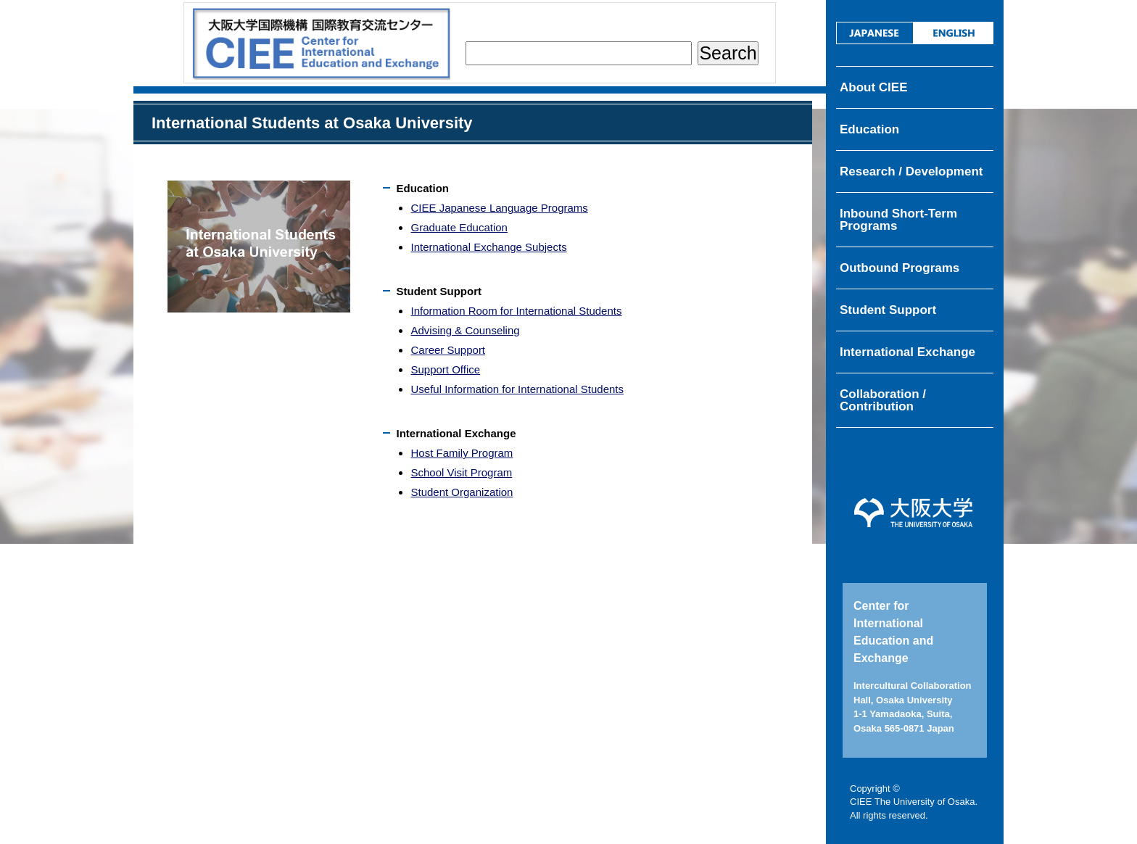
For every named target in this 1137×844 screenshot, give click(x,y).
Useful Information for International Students (517, 389)
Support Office (445, 369)
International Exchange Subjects (488, 247)
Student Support (888, 310)
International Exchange (907, 352)
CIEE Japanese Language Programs (498, 208)
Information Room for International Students (515, 311)
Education (869, 129)
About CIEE (874, 87)
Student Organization (461, 492)
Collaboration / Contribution (883, 400)
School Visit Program (461, 472)
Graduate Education (458, 227)
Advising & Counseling (464, 330)
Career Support (447, 350)
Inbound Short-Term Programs (898, 220)
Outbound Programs (899, 268)
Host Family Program (461, 453)
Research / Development (911, 171)
